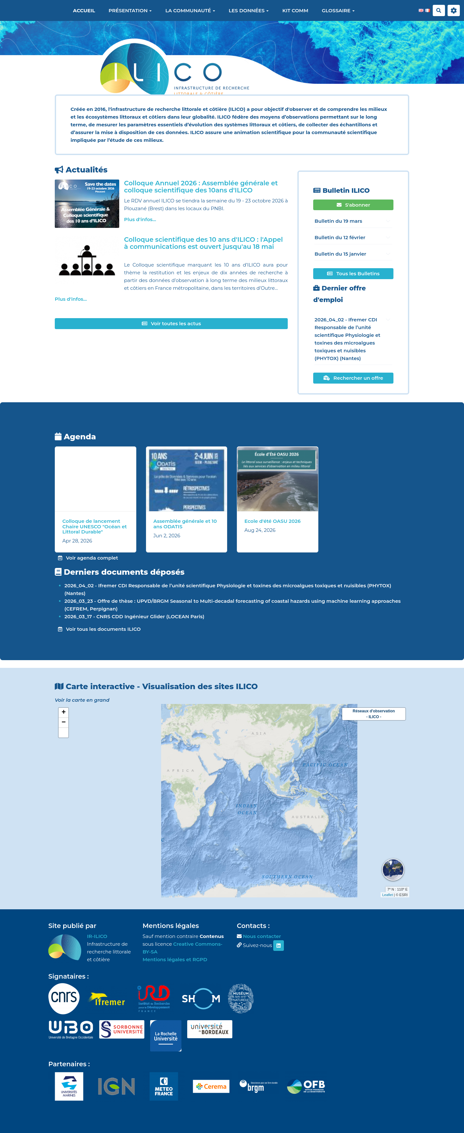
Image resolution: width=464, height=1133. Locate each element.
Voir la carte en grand (82, 700)
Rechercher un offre (353, 378)
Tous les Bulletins (353, 273)
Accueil (84, 10)
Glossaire (338, 10)
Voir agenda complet (88, 558)
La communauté (190, 10)
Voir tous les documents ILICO (99, 629)
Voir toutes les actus (171, 323)
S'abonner (353, 205)
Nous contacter (262, 936)
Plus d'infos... (140, 219)
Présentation (130, 10)
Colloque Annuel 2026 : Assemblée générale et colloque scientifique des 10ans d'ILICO (201, 186)
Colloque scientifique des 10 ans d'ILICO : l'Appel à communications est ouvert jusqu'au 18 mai (203, 243)
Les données (249, 10)
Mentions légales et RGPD (175, 959)
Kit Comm (295, 10)
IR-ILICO (97, 936)
